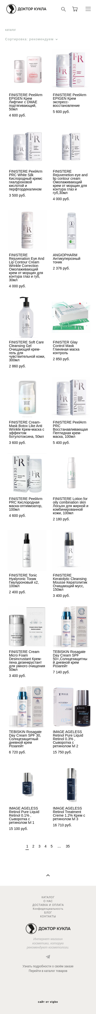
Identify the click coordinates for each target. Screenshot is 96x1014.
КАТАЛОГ (48, 897)
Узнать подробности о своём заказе (48, 966)
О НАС (48, 901)
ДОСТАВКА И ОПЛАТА (48, 905)
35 (68, 846)
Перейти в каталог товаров (48, 971)
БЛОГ (48, 912)
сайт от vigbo (48, 1002)
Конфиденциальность (48, 908)
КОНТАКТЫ (48, 916)
